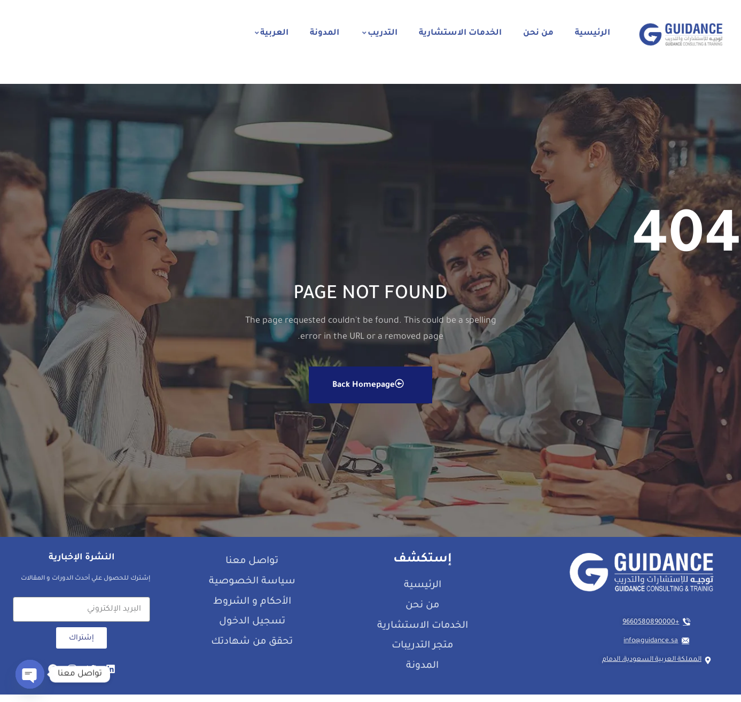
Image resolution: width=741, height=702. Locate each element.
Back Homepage (368, 391)
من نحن (538, 33)
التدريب (379, 33)
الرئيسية (592, 33)
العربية (271, 33)
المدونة (324, 33)
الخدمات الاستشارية (460, 33)
